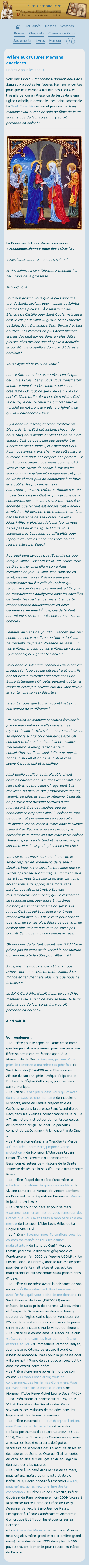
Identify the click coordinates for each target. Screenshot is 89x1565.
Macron (76, 1196)
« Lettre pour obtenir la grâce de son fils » (39, 1186)
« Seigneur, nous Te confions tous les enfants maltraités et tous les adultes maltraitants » (43, 1240)
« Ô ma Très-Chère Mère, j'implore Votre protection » (37, 1150)
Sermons (67, 26)
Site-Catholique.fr (44, 6)
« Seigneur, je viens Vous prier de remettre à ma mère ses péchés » (40, 1062)
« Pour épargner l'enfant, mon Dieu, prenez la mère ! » (43, 1424)
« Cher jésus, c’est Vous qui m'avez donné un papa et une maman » (41, 1095)
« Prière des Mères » (29, 1531)
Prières (19, 34)
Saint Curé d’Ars (23, 107)
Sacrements (22, 41)
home (18, 27)
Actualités (33, 26)
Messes (50, 26)
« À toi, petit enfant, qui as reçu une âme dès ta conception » (42, 1487)
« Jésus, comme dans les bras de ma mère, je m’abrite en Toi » (41, 1342)
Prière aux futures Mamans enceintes (34, 61)
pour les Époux (32, 70)
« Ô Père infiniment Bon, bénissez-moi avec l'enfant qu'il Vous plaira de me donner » (41, 1292)
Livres (40, 41)
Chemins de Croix (61, 34)
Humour (55, 41)
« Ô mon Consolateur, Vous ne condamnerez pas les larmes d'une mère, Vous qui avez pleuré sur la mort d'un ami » (41, 1383)
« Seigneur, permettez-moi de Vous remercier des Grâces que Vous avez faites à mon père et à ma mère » (44, 1218)
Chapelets (36, 34)
